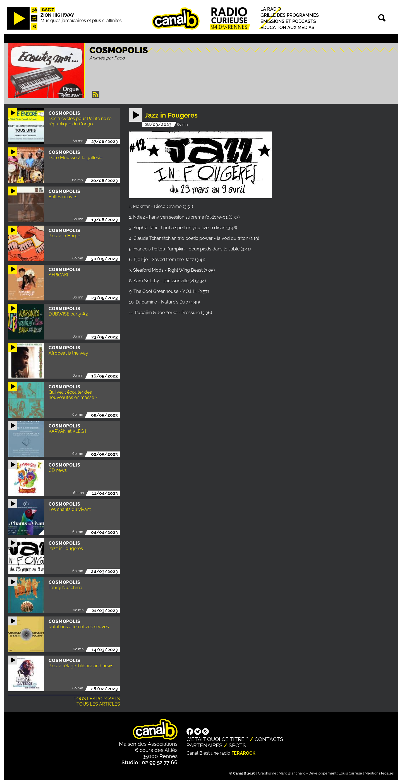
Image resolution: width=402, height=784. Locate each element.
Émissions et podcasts (288, 21)
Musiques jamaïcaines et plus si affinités (81, 20)
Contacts (269, 739)
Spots (237, 745)
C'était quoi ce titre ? (217, 739)
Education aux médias (287, 27)
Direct (48, 9)
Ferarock (243, 753)
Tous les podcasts (97, 698)
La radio (270, 9)
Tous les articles (98, 704)
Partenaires (204, 745)
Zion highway (57, 15)
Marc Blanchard (292, 773)
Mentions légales (379, 773)
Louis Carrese (350, 773)
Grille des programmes (289, 15)
